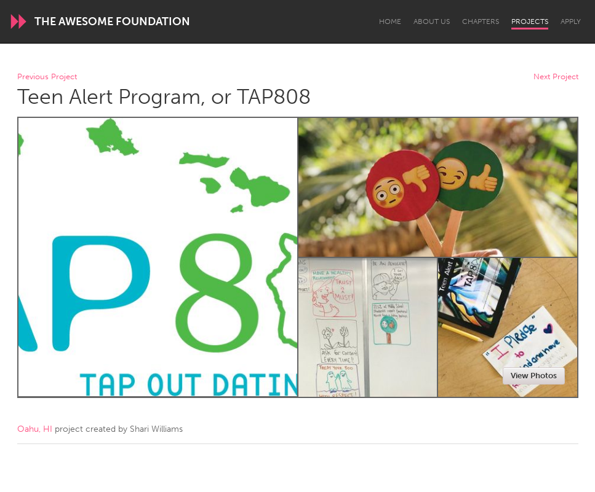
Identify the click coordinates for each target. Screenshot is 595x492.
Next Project (555, 77)
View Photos (534, 375)
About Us (431, 21)
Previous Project (47, 77)
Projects (529, 21)
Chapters (480, 21)
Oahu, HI (34, 429)
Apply (571, 21)
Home (390, 21)
